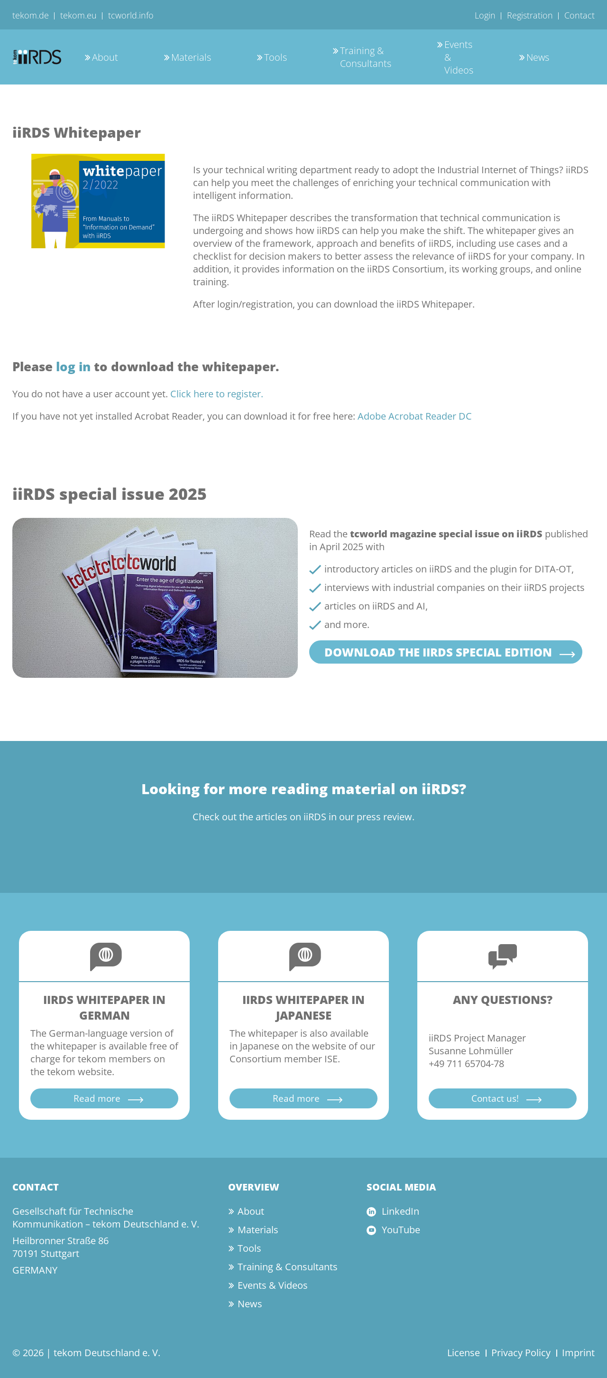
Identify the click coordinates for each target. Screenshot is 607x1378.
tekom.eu (78, 15)
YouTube (401, 1229)
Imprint (578, 1352)
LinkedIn (400, 1211)
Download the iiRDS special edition (438, 652)
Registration (530, 15)
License (463, 1352)
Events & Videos (273, 1285)
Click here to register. (216, 393)
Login (485, 15)
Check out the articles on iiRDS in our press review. (303, 816)
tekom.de (30, 15)
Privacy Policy (521, 1352)
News (537, 57)
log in (73, 366)
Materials (191, 57)
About (105, 57)
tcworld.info (131, 15)
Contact (579, 15)
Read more (97, 1098)
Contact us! (495, 1098)
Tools (275, 57)
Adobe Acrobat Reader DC (415, 416)
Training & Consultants (365, 57)
